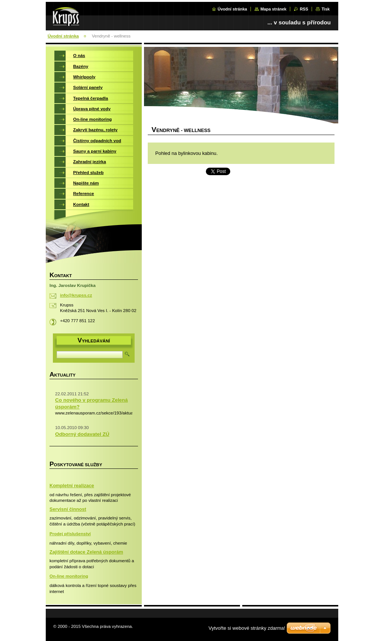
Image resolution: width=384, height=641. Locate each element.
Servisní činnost (68, 509)
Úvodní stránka (232, 9)
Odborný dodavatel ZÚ (82, 434)
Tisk (325, 9)
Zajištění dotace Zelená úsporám (86, 552)
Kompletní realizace (72, 485)
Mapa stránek (273, 9)
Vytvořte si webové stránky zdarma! (246, 628)
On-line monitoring (69, 576)
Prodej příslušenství (70, 533)
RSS (304, 9)
